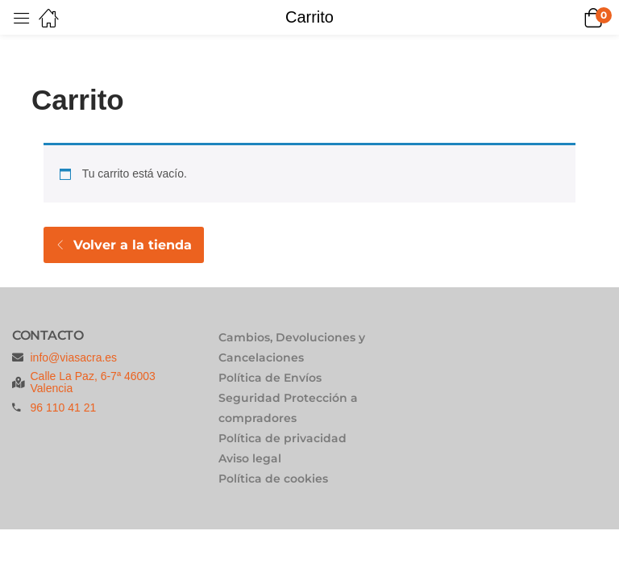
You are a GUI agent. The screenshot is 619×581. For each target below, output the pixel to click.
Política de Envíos (270, 377)
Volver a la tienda (130, 245)
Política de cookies (273, 478)
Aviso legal (249, 458)
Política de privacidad (282, 438)
